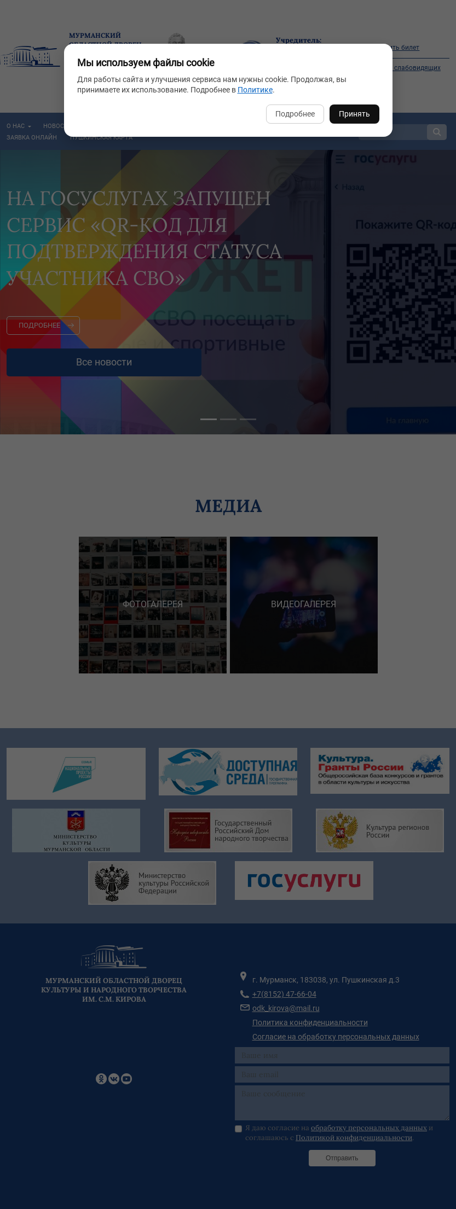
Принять (354, 113)
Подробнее (295, 113)
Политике (255, 89)
